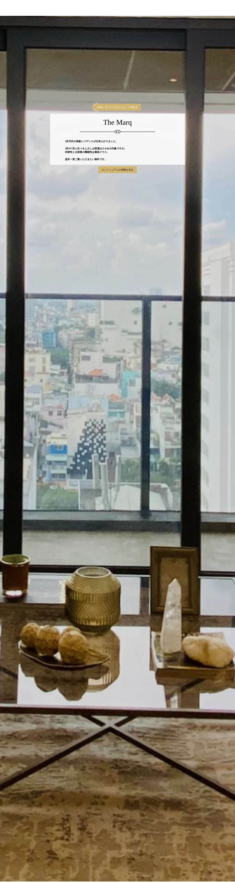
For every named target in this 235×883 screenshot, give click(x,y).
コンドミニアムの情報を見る (117, 169)
